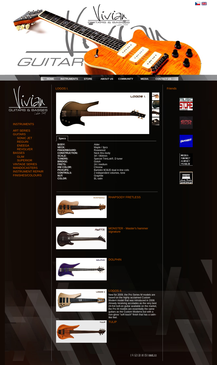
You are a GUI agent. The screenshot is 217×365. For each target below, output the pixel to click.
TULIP (112, 321)
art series (21, 130)
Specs (62, 138)
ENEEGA (23, 145)
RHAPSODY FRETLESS (124, 197)
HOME (50, 79)
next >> (153, 355)
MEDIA (145, 79)
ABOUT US (107, 79)
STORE (88, 79)
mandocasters (25, 167)
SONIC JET (24, 138)
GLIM (20, 156)
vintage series (25, 164)
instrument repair (28, 171)
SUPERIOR (24, 160)
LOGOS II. (115, 290)
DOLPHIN (114, 259)
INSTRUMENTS (69, 79)
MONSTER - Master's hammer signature (128, 230)
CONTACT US (163, 79)
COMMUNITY (125, 79)
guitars (19, 134)
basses (19, 152)
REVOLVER (25, 149)
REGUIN (22, 141)
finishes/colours (27, 175)
